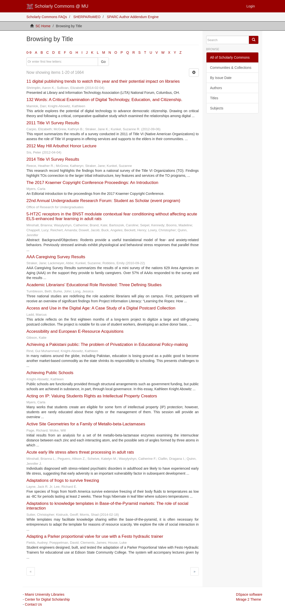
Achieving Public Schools (49, 372)
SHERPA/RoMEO (87, 17)
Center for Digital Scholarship (47, 599)
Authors (216, 88)
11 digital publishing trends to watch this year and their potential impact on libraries (103, 81)
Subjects (217, 108)
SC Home (43, 26)
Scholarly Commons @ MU (57, 6)
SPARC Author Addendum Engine (133, 17)
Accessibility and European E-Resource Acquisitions (74, 331)
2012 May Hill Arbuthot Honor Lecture (61, 146)
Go (103, 62)
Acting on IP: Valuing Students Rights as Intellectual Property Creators (91, 396)
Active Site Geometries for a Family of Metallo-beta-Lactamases (85, 424)
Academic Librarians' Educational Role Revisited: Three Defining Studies (94, 284)
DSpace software (249, 594)
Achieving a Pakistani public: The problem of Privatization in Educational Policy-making (107, 344)
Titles (214, 98)
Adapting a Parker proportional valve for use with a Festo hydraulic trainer (94, 536)
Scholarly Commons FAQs (46, 17)
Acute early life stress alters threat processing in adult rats (80, 452)
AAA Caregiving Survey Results (55, 257)
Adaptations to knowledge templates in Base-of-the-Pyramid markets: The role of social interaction (107, 506)
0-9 (28, 52)
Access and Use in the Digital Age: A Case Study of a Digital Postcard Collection (100, 308)
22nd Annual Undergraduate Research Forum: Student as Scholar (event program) (103, 200)
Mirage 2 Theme (248, 599)
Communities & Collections (230, 68)
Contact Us (33, 604)
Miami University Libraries (44, 594)
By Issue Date (221, 78)
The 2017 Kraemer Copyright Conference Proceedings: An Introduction (92, 182)
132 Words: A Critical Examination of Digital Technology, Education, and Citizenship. (104, 99)
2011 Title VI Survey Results (52, 123)
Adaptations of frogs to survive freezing (62, 480)
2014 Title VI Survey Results (52, 159)
